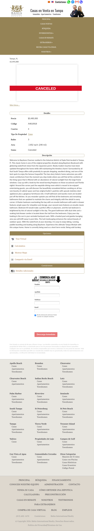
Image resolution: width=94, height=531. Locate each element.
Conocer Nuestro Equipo (24, 484)
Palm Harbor (16, 393)
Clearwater (65, 363)
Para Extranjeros (44, 504)
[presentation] (53, 323)
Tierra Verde (41, 423)
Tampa (13, 423)
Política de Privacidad (37, 525)
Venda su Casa (25, 489)
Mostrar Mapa (19, 252)
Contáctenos (40, 516)
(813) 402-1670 (22, 516)
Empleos (67, 509)
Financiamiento (61, 480)
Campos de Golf (67, 438)
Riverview (39, 393)
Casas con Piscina (69, 459)
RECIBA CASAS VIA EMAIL (46, 47)
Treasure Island (67, 423)
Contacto (74, 484)
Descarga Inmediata (46, 334)
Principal (24, 480)
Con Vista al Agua (18, 454)
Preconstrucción (55, 494)
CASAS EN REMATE (46, 38)
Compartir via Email (21, 259)
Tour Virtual (18, 238)
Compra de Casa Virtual (32, 509)
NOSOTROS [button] (46, 52)
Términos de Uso (54, 525)
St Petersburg (41, 408)
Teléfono (37, 300)
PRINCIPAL (46, 19)
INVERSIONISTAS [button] (46, 33)
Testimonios (65, 499)
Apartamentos (18, 368)
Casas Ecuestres (69, 465)
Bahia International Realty (62, 516)
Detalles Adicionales (22, 270)
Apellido (37, 292)
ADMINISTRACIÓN (53, 484)
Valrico (13, 438)
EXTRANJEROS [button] (46, 42)
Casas (14, 366)
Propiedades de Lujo (44, 438)
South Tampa (16, 408)
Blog (54, 509)
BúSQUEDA (46, 28)
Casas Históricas (69, 462)
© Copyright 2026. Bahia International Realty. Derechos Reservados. (44, 521)
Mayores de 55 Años (70, 456)
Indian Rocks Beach (44, 378)
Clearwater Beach (18, 378)
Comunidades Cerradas (45, 454)
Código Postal (68, 468)
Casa (30, 134)
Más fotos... (15, 105)
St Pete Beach (66, 408)
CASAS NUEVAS (46, 24)
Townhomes (17, 371)
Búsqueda (41, 480)
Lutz (62, 378)
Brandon (39, 363)
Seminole (64, 393)
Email (36, 307)
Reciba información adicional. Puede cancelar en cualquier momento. (46, 315)
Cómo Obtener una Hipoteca (56, 489)
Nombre (37, 284)
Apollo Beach (16, 363)
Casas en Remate (26, 499)
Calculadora (18, 246)
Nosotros (47, 499)
